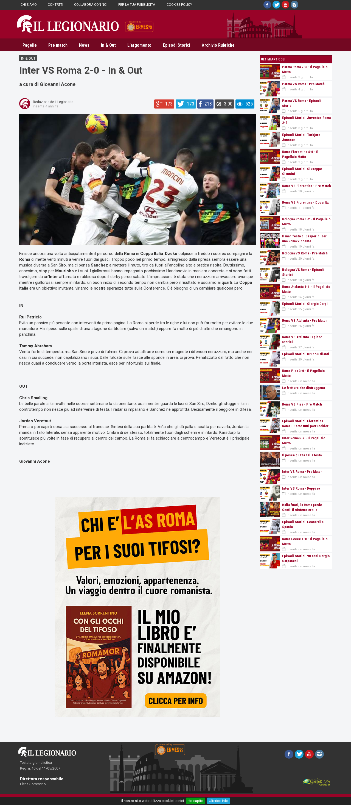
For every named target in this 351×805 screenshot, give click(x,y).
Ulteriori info (218, 801)
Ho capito (195, 801)
